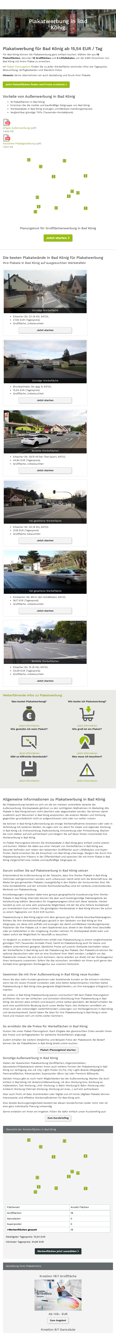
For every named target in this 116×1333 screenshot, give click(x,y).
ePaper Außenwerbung (16, 128)
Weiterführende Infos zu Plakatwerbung (32, 695)
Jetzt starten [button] (58, 238)
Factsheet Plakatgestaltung (19, 143)
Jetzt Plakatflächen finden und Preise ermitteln (36, 84)
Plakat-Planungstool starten (58, 1049)
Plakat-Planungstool (19, 66)
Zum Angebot (58, 1320)
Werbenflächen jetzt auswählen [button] (58, 1251)
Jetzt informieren (29, 725)
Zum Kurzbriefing (58, 1118)
